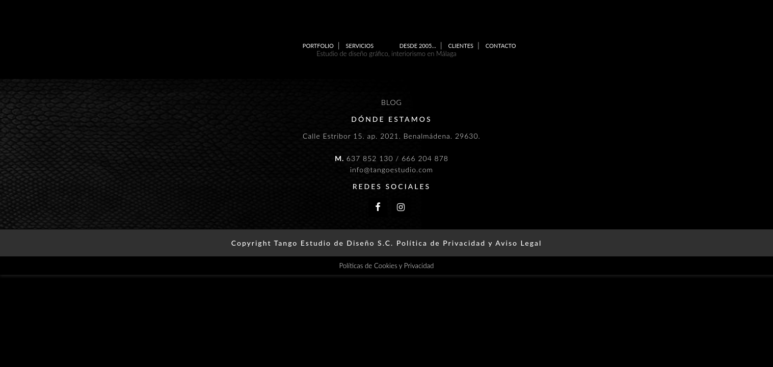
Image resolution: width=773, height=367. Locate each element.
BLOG (391, 102)
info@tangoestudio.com (391, 169)
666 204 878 (425, 158)
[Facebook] (378, 208)
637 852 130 (369, 158)
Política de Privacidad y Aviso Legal (469, 243)
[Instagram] (401, 208)
